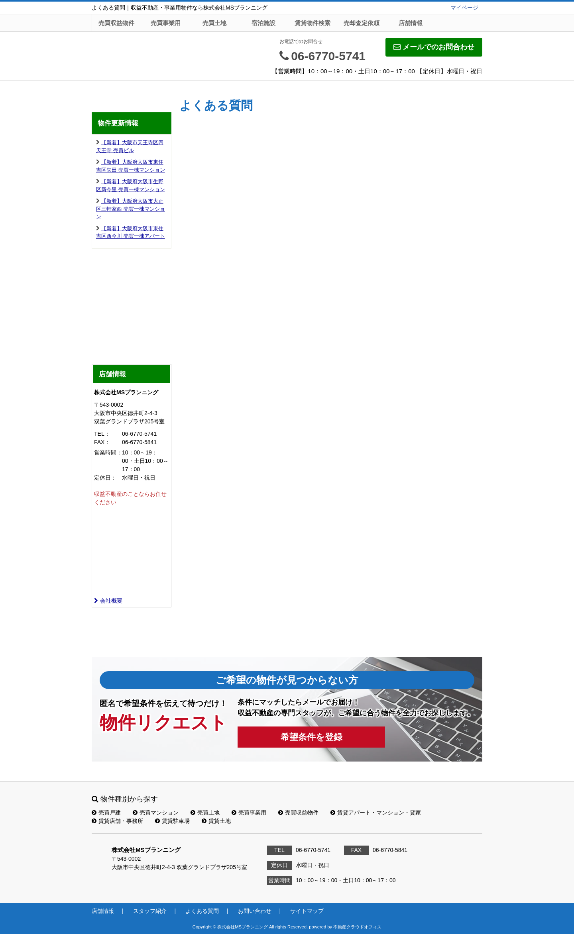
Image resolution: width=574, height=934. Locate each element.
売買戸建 (106, 812)
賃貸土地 (216, 821)
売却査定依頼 (361, 23)
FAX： (102, 442)
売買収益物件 (116, 23)
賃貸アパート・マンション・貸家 (375, 812)
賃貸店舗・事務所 (117, 821)
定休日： (105, 477)
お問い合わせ (254, 911)
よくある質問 (202, 911)
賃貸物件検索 (312, 23)
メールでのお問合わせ (433, 47)
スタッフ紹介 (150, 911)
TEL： (102, 434)
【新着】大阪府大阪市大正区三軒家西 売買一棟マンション (130, 208)
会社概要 (108, 600)
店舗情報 (411, 23)
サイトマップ (307, 911)
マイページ (464, 7)
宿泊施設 (263, 23)
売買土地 (214, 23)
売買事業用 (166, 23)
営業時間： (108, 452)
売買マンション (156, 812)
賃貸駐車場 (172, 821)
